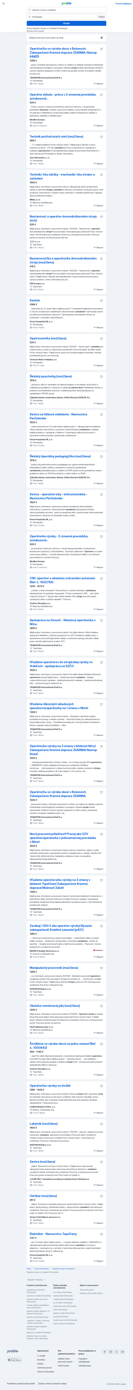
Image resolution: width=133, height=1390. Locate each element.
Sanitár (35, 300)
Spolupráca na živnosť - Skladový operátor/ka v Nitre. (63, 622)
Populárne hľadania (36, 1280)
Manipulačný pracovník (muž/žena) (54, 968)
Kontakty (41, 1359)
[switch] (102, 37)
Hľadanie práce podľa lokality (91, 1293)
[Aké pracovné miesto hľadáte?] (66, 10)
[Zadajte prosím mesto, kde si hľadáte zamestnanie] (66, 17)
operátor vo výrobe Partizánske (39, 1296)
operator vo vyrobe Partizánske (39, 1332)
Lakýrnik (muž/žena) (44, 1123)
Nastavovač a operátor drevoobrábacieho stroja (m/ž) (63, 218)
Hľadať (66, 23)
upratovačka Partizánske (63, 1296)
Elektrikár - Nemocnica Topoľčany (53, 1234)
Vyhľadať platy (85, 1365)
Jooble (123, 1384)
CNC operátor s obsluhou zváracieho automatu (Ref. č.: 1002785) (62, 580)
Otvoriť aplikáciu (123, 3)
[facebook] (104, 1351)
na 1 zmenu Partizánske (62, 1292)
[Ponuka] (3, 3)
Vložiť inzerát (63, 1365)
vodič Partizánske (60, 1310)
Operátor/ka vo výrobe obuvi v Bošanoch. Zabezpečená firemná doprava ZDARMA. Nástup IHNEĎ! (63, 52)
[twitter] (116, 1351)
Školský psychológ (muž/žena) (51, 376)
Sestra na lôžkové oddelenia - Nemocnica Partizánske (58, 416)
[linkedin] (122, 1351)
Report (98, 83)
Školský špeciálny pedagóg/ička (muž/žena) (60, 456)
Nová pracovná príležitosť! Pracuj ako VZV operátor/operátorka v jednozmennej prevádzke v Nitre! (63, 838)
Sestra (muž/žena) (42, 1161)
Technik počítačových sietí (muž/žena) (56, 136)
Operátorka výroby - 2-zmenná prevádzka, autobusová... (59, 538)
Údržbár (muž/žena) (43, 1196)
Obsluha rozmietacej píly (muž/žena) (55, 1006)
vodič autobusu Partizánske (64, 1323)
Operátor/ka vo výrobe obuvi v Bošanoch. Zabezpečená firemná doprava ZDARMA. (58, 794)
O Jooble (41, 1355)
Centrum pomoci (44, 1367)
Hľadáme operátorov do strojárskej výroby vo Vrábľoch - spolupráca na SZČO (61, 664)
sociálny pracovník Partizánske (65, 1320)
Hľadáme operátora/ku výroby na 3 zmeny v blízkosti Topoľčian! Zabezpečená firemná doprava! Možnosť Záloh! (60, 884)
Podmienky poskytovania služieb (21, 1383)
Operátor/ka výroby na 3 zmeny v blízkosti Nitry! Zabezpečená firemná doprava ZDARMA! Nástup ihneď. (63, 750)
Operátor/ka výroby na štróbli (50, 1085)
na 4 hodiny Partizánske (62, 1303)
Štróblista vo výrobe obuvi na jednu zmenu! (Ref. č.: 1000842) (63, 1045)
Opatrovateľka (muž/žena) (48, 338)
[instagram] (110, 1351)
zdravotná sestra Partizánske (64, 1306)
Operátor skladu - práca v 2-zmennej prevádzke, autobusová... (63, 96)
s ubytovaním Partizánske (63, 1299)
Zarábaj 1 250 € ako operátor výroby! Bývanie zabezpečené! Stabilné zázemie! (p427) (61, 928)
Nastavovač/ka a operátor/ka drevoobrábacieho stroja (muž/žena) (63, 260)
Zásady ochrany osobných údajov (52, 1383)
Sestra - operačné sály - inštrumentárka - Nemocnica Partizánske (58, 496)
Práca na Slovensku (45, 1371)
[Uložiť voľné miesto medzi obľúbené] (101, 49)
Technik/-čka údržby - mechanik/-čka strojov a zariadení (62, 176)
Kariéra (40, 1363)
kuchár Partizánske (60, 1317)
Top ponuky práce (87, 1290)
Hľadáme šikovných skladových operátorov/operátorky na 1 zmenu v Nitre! (59, 706)
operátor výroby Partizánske (37, 1317)
